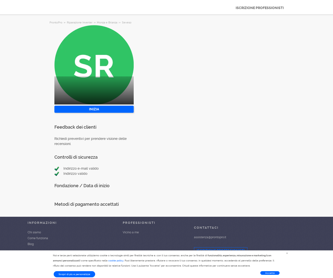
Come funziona (38, 238)
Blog (31, 244)
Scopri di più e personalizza (74, 274)
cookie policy (115, 260)
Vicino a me (131, 232)
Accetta (270, 273)
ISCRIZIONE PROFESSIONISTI (260, 8)
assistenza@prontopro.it (210, 237)
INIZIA (94, 109)
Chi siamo (34, 232)
